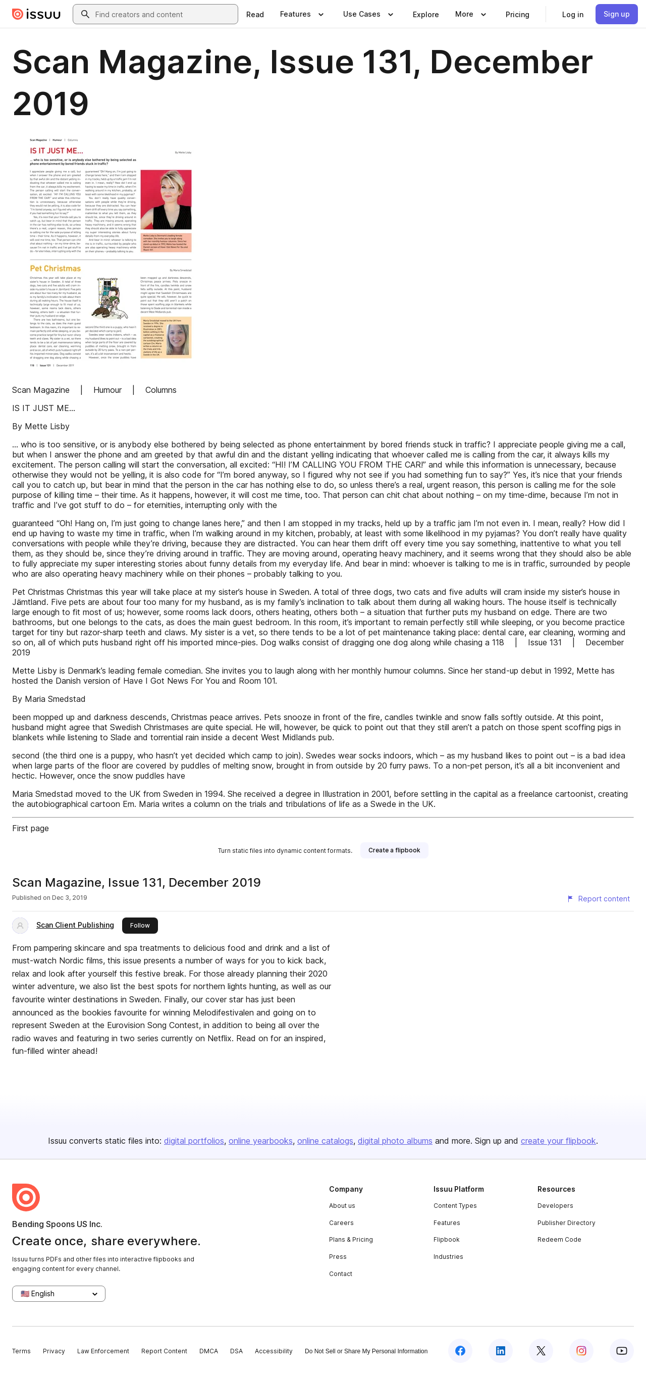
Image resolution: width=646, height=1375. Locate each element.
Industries (448, 1256)
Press (338, 1256)
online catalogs (325, 1141)
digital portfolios (194, 1141)
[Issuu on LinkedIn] (501, 1351)
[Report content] (598, 899)
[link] (255, 14)
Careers (341, 1223)
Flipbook (447, 1239)
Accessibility (274, 1351)
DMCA (208, 1351)
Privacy (54, 1351)
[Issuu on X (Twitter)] (541, 1351)
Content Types (455, 1205)
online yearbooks (261, 1141)
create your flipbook (558, 1141)
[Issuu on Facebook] (460, 1351)
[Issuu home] (36, 14)
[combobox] (164, 14)
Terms (21, 1351)
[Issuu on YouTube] (622, 1351)
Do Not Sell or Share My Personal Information (366, 1351)
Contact (340, 1274)
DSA (236, 1351)
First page (30, 828)
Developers (555, 1205)
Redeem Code (559, 1239)
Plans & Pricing (351, 1239)
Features (447, 1223)
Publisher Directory (566, 1223)
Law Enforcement (103, 1351)
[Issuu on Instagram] (581, 1351)
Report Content (164, 1351)
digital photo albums (395, 1141)
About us (342, 1205)
